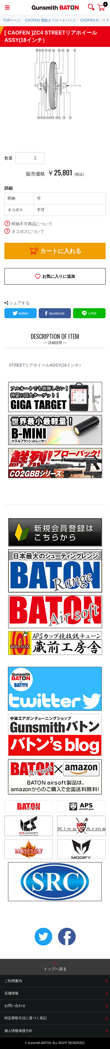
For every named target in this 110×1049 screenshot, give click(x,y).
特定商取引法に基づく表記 (25, 1018)
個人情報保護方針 (18, 1031)
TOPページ (12, 20)
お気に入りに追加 (58, 276)
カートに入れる (60, 251)
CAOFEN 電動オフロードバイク (50, 20)
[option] (55, 84)
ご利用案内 (13, 981)
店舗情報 (11, 993)
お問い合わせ (15, 1006)
